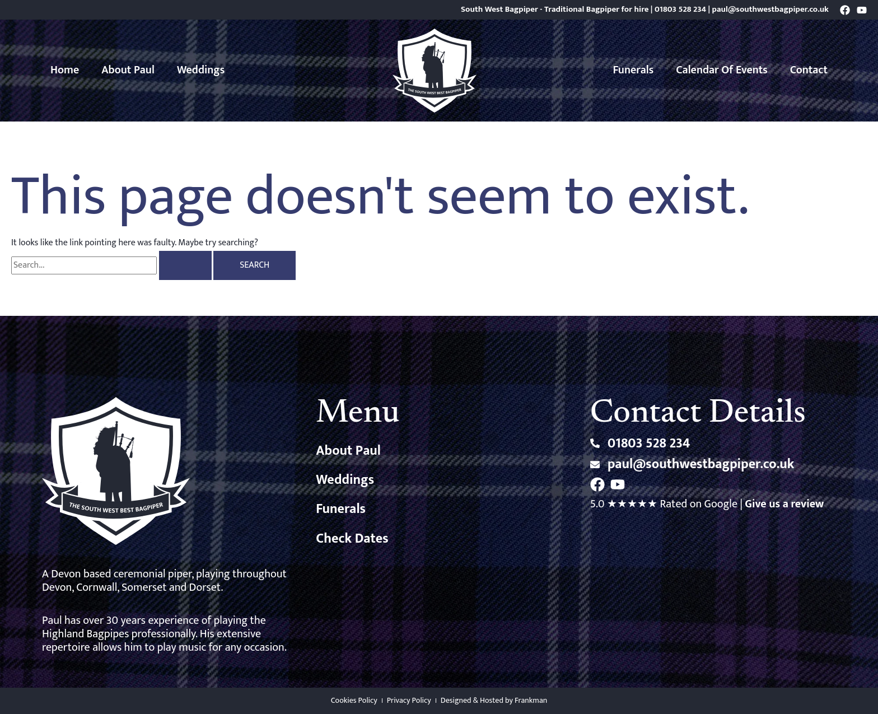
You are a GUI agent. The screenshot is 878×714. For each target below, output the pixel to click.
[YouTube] (862, 10)
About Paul (128, 70)
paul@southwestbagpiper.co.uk (770, 9)
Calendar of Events (722, 70)
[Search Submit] (185, 265)
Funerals (633, 70)
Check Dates (352, 539)
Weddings (201, 70)
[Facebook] (845, 10)
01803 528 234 (680, 9)
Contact (809, 70)
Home (64, 70)
